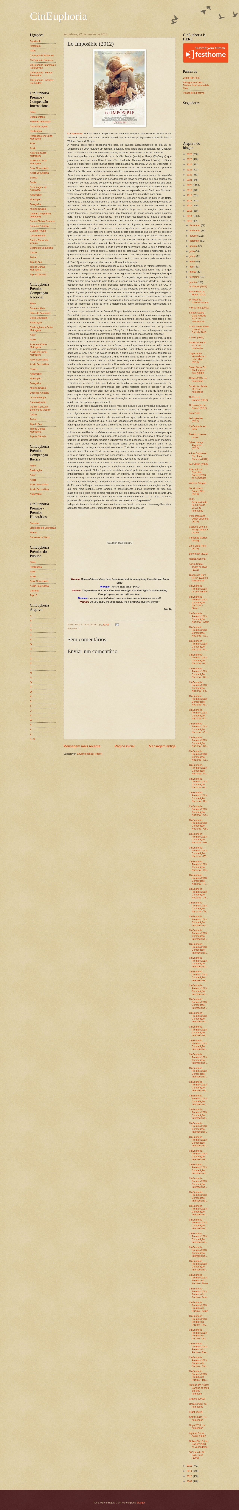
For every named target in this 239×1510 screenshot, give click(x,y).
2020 (190, 185)
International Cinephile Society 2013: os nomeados (197, 473)
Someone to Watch (40, 537)
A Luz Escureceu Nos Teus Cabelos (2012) (198, 456)
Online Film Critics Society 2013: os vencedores (198, 1444)
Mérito (33, 532)
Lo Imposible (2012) (196, 419)
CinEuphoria (58, 16)
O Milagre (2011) (198, 286)
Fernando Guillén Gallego (198, 539)
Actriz (33, 148)
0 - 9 (32, 739)
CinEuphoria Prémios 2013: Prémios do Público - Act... (198, 1320)
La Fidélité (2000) (198, 464)
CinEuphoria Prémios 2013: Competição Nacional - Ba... (198, 797)
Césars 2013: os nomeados (198, 379)
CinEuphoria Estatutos (42, 55)
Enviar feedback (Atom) (89, 753)
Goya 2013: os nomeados (197, 1426)
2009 (190, 1481)
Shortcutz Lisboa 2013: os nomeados (198, 389)
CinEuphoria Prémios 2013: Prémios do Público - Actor (198, 1293)
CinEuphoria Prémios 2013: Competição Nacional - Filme (198, 602)
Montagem (35, 199)
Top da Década (38, 274)
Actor (32, 143)
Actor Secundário (39, 168)
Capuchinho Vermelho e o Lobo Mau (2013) (197, 357)
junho (193, 256)
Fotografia (35, 204)
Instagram (35, 46)
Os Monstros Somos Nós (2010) (196, 491)
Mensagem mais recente (81, 746)
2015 (190, 210)
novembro (195, 230)
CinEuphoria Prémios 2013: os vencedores (198, 588)
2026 (190, 154)
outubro (194, 235)
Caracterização (38, 235)
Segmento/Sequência (41, 247)
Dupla (33, 182)
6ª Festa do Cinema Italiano (198, 301)
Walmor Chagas (197, 483)
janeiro (193, 282)
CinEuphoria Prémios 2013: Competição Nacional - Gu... (198, 824)
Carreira (34, 523)
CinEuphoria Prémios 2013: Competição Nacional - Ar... (198, 783)
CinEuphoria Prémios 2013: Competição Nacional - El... (198, 700)
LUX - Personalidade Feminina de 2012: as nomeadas (198, 505)
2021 (190, 179)
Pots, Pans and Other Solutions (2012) (198, 519)
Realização (36, 131)
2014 (190, 216)
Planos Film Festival (193, 92)
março (193, 271)
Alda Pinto (194, 413)
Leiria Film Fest (191, 77)
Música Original (38, 209)
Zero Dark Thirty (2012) (197, 547)
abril (192, 266)
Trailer (33, 257)
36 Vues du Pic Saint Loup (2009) (197, 1455)
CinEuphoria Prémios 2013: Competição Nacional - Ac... (198, 631)
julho (192, 251)
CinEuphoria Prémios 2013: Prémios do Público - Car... (198, 1361)
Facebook (35, 41)
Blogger (141, 1502)
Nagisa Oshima (197, 558)
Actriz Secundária (39, 172)
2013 (190, 221)
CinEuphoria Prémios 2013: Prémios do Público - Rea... (198, 1348)
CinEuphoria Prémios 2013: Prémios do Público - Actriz (198, 1306)
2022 (190, 174)
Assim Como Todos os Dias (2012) (198, 567)
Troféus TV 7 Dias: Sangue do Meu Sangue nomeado (199, 1389)
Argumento (36, 194)
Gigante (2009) (197, 1398)
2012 (190, 1465)
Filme (33, 112)
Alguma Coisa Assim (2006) (197, 1434)
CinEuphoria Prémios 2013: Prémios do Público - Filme (198, 1279)
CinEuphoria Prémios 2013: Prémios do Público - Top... (198, 1375)
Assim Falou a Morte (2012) (197, 293)
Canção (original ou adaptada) (40, 215)
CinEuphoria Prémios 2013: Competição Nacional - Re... (198, 672)
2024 (190, 164)
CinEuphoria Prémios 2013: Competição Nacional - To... (198, 893)
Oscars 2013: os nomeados (198, 1405)
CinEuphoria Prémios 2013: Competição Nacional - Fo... (198, 686)
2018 (190, 195)
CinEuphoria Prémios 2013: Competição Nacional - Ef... (198, 852)
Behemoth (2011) (198, 553)
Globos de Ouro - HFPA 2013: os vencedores (198, 578)
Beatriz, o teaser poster (198, 436)
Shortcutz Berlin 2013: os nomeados (197, 345)
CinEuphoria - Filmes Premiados (41, 74)
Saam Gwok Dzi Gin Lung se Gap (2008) (197, 370)
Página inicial (124, 746)
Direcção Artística (39, 226)
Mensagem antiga (162, 746)
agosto (193, 246)
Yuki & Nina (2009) (199, 307)
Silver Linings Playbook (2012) (196, 445)
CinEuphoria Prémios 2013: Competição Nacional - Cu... (198, 728)
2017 (190, 200)
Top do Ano (36, 262)
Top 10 (33, 595)
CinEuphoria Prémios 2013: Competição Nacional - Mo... (199, 838)
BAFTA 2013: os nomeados (197, 1418)
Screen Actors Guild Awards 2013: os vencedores (197, 317)
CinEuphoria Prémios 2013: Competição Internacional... (198, 920)
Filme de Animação (40, 121)
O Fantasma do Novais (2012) (198, 406)
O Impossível (74, 133)
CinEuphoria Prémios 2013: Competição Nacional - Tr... (198, 879)
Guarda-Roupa (38, 230)
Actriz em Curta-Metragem (38, 162)
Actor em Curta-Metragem (38, 154)
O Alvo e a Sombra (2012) (198, 398)
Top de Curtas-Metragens (38, 268)
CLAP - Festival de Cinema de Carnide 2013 (199, 329)
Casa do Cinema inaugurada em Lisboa (198, 529)
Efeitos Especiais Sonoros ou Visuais (40, 408)
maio (192, 261)
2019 (190, 190)
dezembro (195, 225)
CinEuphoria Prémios (41, 60)
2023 (190, 169)
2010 (190, 1476)
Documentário (37, 116)
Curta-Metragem (38, 126)
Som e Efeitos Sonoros (42, 221)
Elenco (33, 177)
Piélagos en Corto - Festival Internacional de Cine (196, 85)
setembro (195, 240)
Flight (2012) (195, 1412)
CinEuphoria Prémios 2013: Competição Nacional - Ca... (198, 810)
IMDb (33, 50)
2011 (190, 1471)
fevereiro (195, 277)
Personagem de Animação (38, 188)
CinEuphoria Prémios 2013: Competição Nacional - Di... (198, 714)
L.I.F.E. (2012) (196, 337)
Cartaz (33, 252)
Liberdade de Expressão (43, 527)
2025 (190, 159)
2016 (190, 205)
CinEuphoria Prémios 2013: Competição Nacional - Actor (199, 617)
